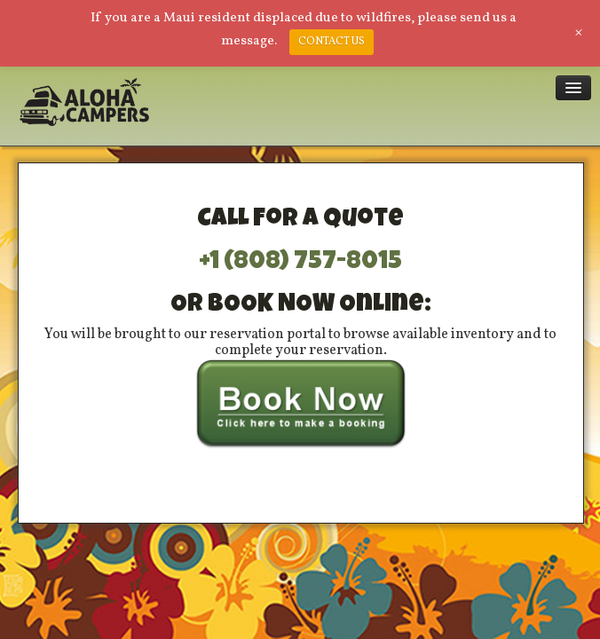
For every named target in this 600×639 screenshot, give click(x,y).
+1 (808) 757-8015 (300, 262)
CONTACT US (331, 42)
